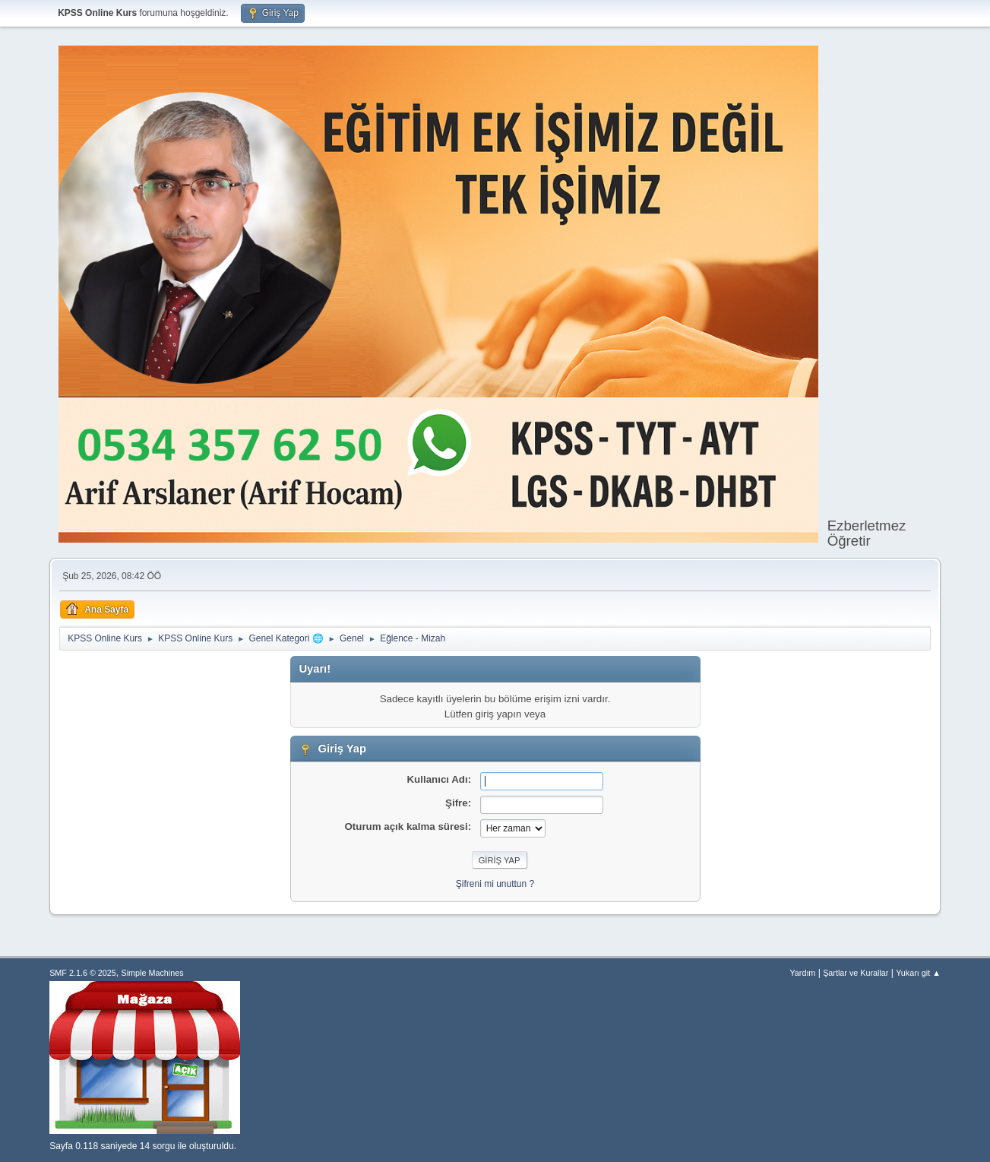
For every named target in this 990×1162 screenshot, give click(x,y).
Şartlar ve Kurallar (855, 972)
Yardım (802, 972)
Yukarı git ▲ (918, 972)
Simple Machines (152, 972)
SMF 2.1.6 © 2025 (82, 972)
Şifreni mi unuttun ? (495, 884)
